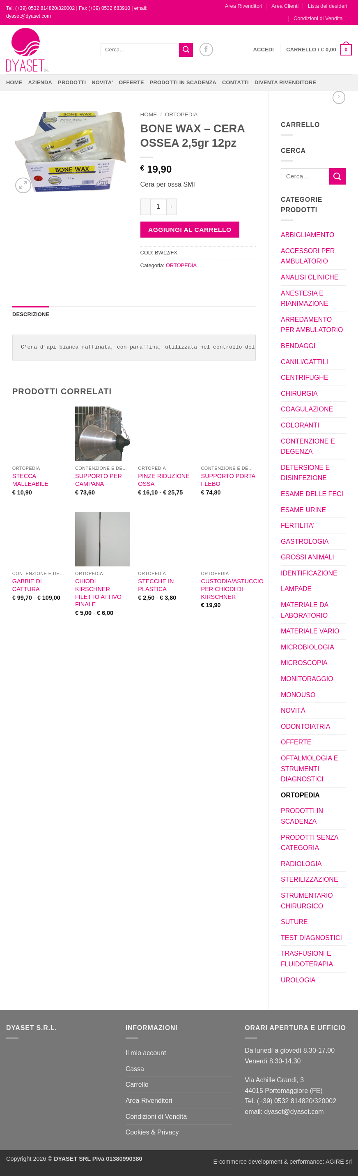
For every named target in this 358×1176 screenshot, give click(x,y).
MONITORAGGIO (307, 678)
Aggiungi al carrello (189, 229)
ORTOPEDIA (300, 795)
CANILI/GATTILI (304, 361)
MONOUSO (298, 694)
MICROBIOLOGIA (307, 647)
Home (14, 82)
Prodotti (72, 82)
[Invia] (186, 50)
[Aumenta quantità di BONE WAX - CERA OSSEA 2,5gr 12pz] (172, 207)
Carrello (137, 1084)
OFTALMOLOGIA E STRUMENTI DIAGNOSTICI (309, 769)
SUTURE (294, 921)
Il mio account (146, 1052)
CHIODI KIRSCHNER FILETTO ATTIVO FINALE (98, 593)
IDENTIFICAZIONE (309, 573)
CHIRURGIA (299, 393)
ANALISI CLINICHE (309, 277)
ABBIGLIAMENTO (307, 234)
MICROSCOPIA (304, 662)
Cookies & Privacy (152, 1132)
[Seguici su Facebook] (206, 49)
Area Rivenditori (243, 6)
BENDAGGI (298, 345)
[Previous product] (339, 97)
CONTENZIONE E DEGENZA (308, 446)
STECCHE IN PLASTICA (156, 585)
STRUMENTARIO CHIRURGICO (307, 901)
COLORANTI (300, 425)
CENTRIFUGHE (304, 377)
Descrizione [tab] (30, 314)
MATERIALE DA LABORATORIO (304, 610)
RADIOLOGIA (301, 863)
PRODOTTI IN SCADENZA (183, 82)
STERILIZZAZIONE (309, 879)
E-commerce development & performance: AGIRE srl (282, 1161)
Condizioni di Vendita (318, 18)
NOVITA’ (102, 82)
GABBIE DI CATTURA (27, 585)
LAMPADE (296, 588)
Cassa (135, 1068)
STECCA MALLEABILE (30, 480)
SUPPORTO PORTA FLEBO (228, 480)
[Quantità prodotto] (158, 207)
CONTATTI (235, 82)
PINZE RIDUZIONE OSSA (164, 480)
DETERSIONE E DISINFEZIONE (305, 473)
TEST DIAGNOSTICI (311, 937)
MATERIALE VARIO (310, 631)
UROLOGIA (298, 980)
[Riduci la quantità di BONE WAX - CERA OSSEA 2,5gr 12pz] (145, 207)
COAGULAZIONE (307, 409)
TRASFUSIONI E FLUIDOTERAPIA (307, 959)
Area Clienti (284, 6)
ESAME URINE (303, 509)
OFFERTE (131, 82)
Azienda (40, 82)
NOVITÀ (293, 710)
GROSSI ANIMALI (307, 557)
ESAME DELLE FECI (312, 493)
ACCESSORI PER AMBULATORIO (308, 256)
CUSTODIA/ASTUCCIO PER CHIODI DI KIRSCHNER (232, 589)
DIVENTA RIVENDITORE (285, 82)
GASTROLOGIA (304, 541)
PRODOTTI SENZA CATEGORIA (309, 843)
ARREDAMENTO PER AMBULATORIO (312, 325)
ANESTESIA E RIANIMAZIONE (304, 298)
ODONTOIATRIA (305, 726)
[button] (263, 50)
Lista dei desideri (327, 6)
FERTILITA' (297, 525)
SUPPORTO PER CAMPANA (98, 480)
